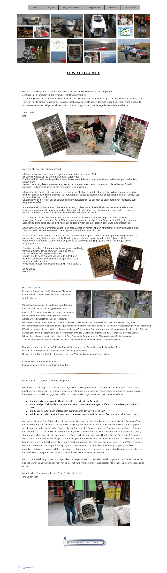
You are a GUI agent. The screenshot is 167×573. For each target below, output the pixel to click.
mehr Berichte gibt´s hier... (84, 542)
